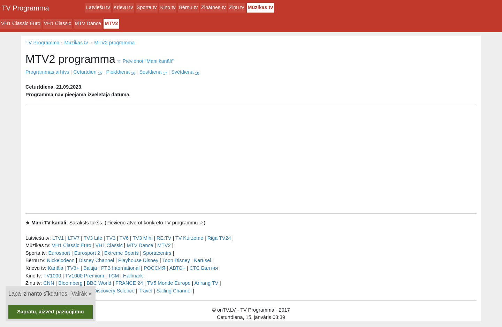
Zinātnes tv (213, 7)
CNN (48, 283)
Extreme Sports (121, 253)
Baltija (90, 268)
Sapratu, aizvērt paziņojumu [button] (50, 311)
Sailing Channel (174, 290)
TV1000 (52, 275)
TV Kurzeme (189, 238)
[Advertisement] (251, 159)
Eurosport (59, 253)
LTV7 (73, 238)
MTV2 (111, 23)
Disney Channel (96, 260)
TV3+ (73, 268)
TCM (113, 275)
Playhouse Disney (138, 260)
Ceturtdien (87, 72)
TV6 (124, 238)
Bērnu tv (188, 7)
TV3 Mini (143, 238)
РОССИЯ (154, 268)
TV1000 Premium (84, 275)
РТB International (120, 268)
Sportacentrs (157, 253)
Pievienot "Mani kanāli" (145, 61)
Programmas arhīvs (47, 72)
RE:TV (164, 238)
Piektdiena (120, 72)
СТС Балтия (204, 268)
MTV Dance (88, 23)
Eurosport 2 (87, 253)
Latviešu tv (98, 7)
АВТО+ (177, 268)
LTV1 (58, 238)
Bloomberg (70, 283)
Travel (145, 290)
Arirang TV (207, 283)
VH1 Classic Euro (20, 23)
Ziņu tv (236, 7)
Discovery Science (114, 290)
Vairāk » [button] (81, 294)
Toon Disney (176, 260)
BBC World (98, 283)
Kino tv (167, 7)
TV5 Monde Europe (169, 283)
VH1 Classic (57, 23)
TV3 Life (93, 238)
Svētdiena (185, 72)
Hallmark (133, 275)
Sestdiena (153, 72)
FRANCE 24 (129, 283)
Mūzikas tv (260, 7)
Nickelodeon (61, 260)
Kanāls (55, 268)
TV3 (110, 238)
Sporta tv (147, 7)
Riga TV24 (219, 238)
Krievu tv (123, 7)
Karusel (202, 260)
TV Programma (25, 8)
